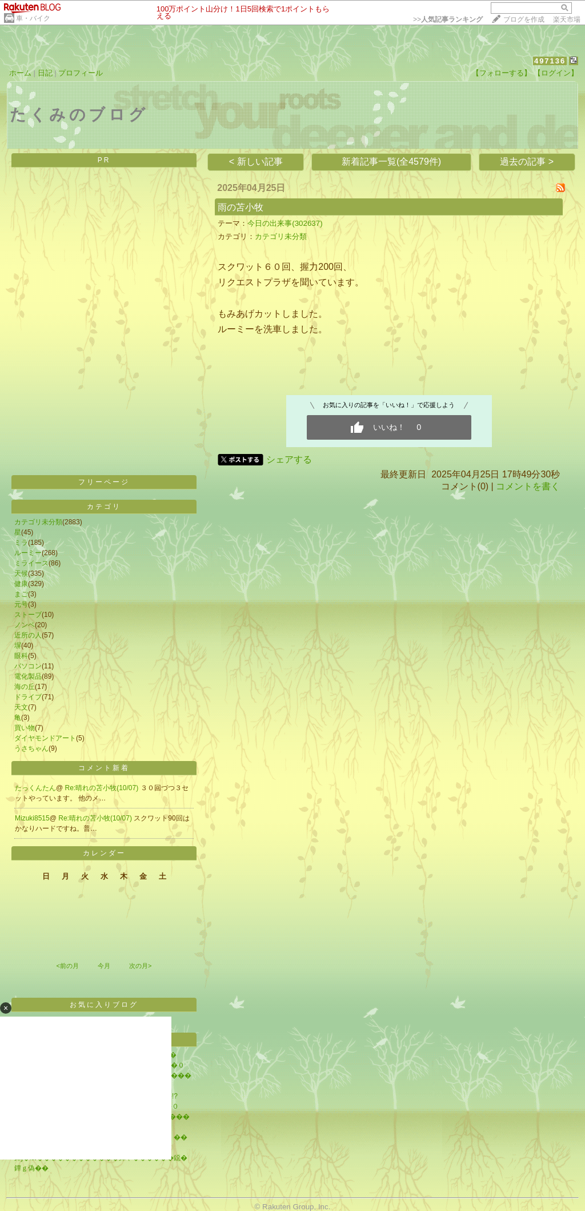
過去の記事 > (527, 161)
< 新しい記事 (256, 161)
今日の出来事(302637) (284, 223)
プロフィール (80, 73)
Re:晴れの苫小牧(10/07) (103, 788)
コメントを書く (528, 486)
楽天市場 (566, 19)
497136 (550, 61)
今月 (104, 965)
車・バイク (33, 18)
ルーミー (28, 553)
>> (448, 19)
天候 (21, 573)
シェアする (289, 459)
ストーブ (28, 615)
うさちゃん (31, 748)
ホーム (20, 73)
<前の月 (67, 965)
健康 (21, 584)
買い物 (24, 728)
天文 (21, 707)
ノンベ (24, 625)
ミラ (21, 543)
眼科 (21, 656)
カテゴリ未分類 (38, 522)
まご (21, 594)
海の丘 (24, 687)
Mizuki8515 (32, 818)
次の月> (140, 965)
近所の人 (28, 635)
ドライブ (28, 697)
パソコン (28, 666)
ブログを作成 (523, 19)
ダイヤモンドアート (45, 738)
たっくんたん (35, 788)
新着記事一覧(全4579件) (391, 161)
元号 (21, 604)
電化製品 (28, 676)
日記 (45, 73)
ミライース (31, 563)
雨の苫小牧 (240, 207)
